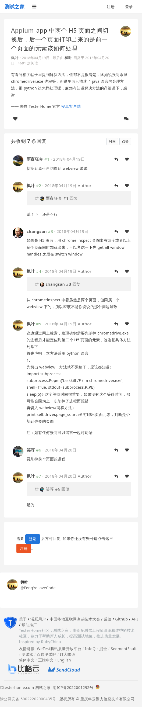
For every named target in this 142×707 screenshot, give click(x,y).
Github (121, 619)
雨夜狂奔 (35, 159)
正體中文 (46, 660)
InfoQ (90, 648)
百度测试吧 (46, 654)
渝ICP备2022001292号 (72, 687)
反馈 (108, 619)
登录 (129, 6)
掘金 (103, 648)
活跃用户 (38, 619)
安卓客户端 (71, 106)
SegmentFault (124, 648)
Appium (22, 30)
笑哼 (31, 450)
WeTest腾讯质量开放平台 (59, 648)
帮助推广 (29, 624)
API (135, 619)
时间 (112, 141)
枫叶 (15, 57)
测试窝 (27, 654)
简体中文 (27, 660)
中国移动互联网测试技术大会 (75, 619)
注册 (111, 6)
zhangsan (37, 231)
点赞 (125, 141)
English (64, 660)
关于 (23, 619)
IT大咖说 (67, 654)
